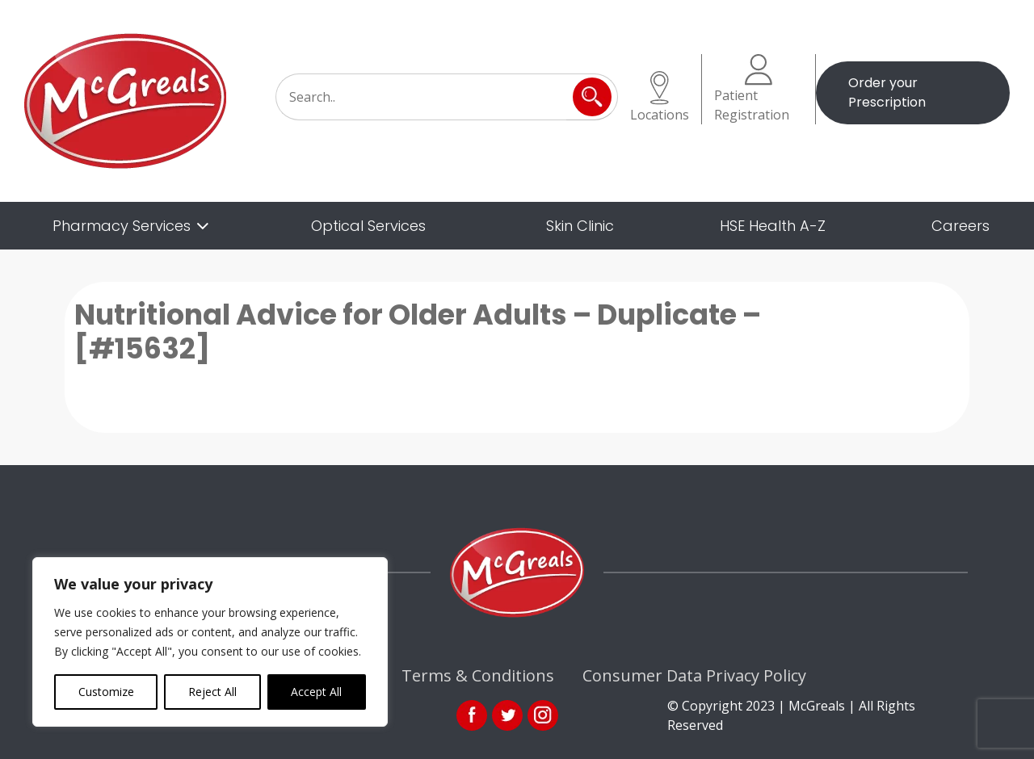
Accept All (316, 691)
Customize (106, 691)
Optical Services (368, 226)
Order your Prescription (887, 92)
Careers (960, 226)
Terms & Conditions (477, 675)
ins (543, 715)
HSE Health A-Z (773, 226)
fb (471, 715)
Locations (659, 97)
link (507, 715)
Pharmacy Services (122, 226)
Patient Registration (751, 89)
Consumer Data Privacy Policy (694, 675)
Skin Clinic (580, 226)
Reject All (212, 691)
